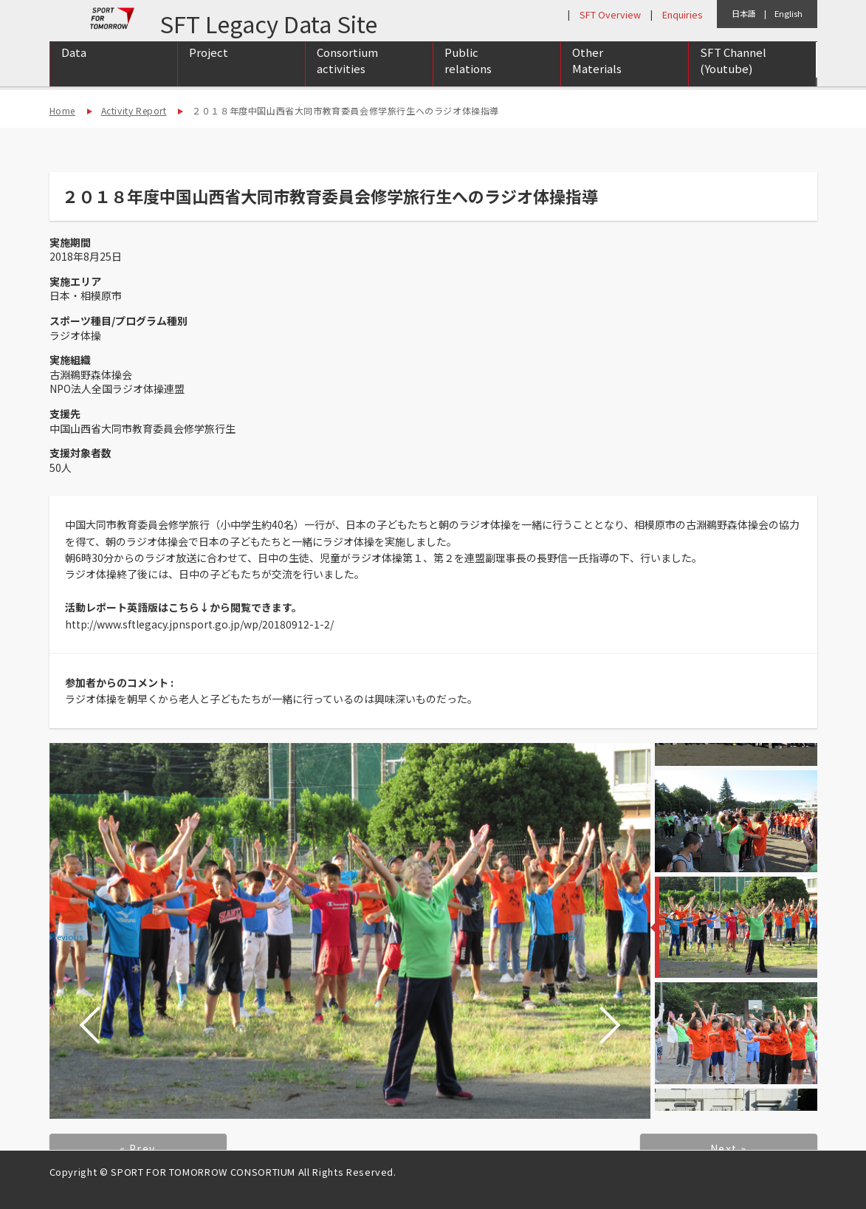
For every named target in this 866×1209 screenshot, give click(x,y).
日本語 (744, 13)
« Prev (137, 1148)
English (788, 13)
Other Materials (597, 76)
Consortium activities (347, 76)
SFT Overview (610, 14)
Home (62, 110)
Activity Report (134, 110)
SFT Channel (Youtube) (733, 76)
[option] (349, 931)
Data (73, 67)
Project (208, 67)
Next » (728, 1148)
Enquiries (682, 14)
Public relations (468, 76)
